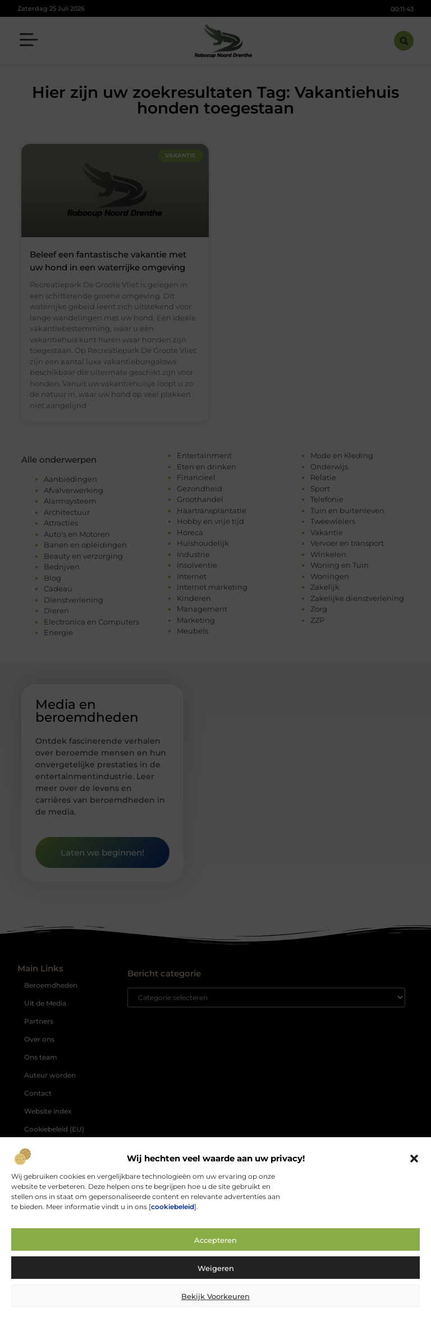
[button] (414, 1158)
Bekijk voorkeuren (215, 1296)
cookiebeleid (172, 1206)
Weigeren (216, 1268)
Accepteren (215, 1240)
